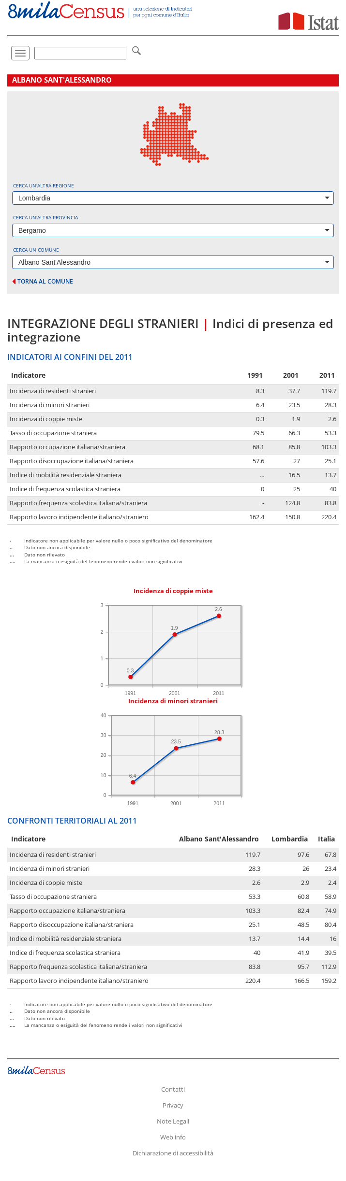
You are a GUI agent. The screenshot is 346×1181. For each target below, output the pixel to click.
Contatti (173, 1089)
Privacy (173, 1105)
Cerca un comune (36, 249)
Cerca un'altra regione (43, 185)
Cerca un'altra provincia (45, 217)
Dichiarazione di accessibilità (173, 1153)
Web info (173, 1137)
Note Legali (173, 1121)
